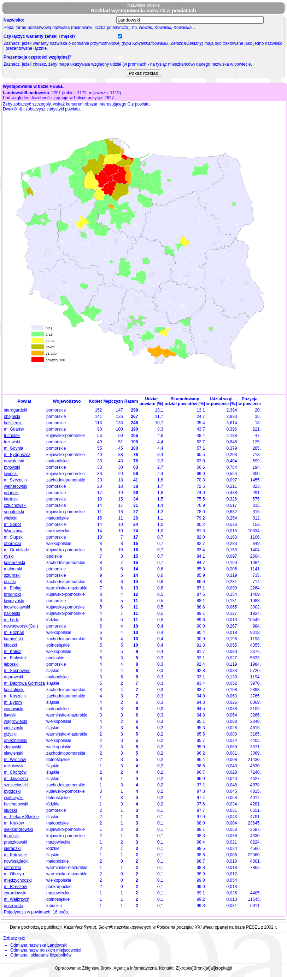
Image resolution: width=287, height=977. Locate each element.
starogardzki (15, 410)
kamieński (13, 638)
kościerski (13, 422)
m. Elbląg (13, 588)
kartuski (11, 499)
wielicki (10, 518)
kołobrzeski (14, 562)
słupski (10, 810)
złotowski (12, 746)
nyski (8, 556)
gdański (11, 492)
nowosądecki (16, 861)
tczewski (12, 441)
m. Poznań (14, 632)
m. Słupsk (13, 537)
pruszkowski (15, 842)
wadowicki (13, 708)
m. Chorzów (15, 772)
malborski (13, 569)
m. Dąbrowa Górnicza (24, 683)
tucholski (12, 435)
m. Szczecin (15, 480)
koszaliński (14, 689)
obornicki (12, 543)
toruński (11, 835)
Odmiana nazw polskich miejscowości (45, 950)
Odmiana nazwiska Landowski (38, 945)
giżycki (10, 734)
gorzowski (13, 905)
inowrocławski (17, 607)
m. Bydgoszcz (17, 454)
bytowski (12, 467)
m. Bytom (13, 702)
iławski (10, 715)
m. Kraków (14, 823)
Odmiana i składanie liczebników (40, 955)
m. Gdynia (13, 448)
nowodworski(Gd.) (21, 626)
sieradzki (12, 848)
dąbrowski (13, 677)
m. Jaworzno (16, 778)
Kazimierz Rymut (80, 927)
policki (10, 581)
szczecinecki (16, 785)
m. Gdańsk (14, 429)
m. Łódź (11, 619)
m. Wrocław (15, 759)
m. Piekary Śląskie (21, 816)
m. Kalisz (12, 651)
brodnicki (12, 594)
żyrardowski (15, 893)
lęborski (11, 664)
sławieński (13, 753)
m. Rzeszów (15, 886)
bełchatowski (16, 804)
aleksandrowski (18, 829)
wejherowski (15, 486)
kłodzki (10, 645)
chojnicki (12, 416)
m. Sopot (12, 524)
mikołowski (14, 765)
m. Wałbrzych (16, 899)
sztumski (12, 575)
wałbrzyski (13, 797)
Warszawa (14, 530)
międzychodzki (18, 880)
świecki (11, 473)
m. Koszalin (15, 696)
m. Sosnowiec (17, 670)
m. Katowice (15, 854)
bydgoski (12, 791)
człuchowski (15, 505)
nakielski (12, 613)
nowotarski (14, 460)
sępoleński (14, 511)
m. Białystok (15, 657)
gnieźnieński (15, 740)
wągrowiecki (15, 721)
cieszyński (13, 727)
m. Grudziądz (16, 549)
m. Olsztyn (14, 873)
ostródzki (12, 867)
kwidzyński (14, 600)
